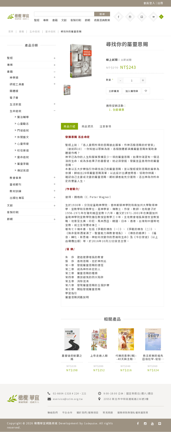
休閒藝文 (23, 137)
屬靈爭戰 (23, 164)
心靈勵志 (23, 124)
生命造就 (35, 31)
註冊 (160, 3)
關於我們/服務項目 (92, 413)
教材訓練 (15, 191)
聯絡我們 (53, 413)
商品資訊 (87, 126)
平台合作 (69, 413)
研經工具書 (17, 84)
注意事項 (105, 126)
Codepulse (92, 423)
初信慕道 (23, 150)
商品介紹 (69, 126)
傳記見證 (23, 170)
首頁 (11, 31)
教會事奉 (15, 178)
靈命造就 (51, 31)
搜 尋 (102, 14)
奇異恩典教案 (102, 20)
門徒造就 (23, 130)
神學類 (14, 77)
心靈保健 (23, 144)
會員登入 (149, 3)
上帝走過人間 (99, 356)
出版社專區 (17, 198)
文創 (64, 20)
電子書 (14, 98)
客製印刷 (75, 20)
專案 (45, 20)
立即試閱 (126, 60)
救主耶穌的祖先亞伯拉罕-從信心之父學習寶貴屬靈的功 (153, 357)
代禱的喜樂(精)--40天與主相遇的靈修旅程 (126, 357)
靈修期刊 (15, 184)
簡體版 (14, 91)
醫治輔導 (23, 117)
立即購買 (114, 90)
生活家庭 (15, 104)
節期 (87, 20)
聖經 (36, 20)
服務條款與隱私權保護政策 (142, 413)
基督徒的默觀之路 (72, 357)
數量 (109, 79)
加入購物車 (131, 90)
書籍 (55, 20)
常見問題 (114, 413)
